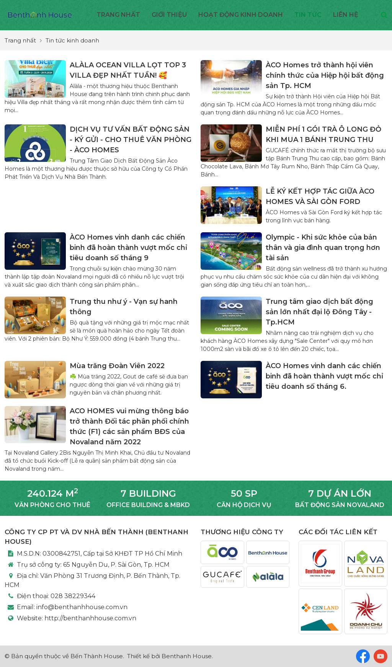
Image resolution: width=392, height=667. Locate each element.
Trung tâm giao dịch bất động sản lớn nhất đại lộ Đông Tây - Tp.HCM (319, 311)
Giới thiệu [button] (169, 14)
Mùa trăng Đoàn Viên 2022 (117, 366)
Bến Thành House (96, 656)
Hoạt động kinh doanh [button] (240, 14)
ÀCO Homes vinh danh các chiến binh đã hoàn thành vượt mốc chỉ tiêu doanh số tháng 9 (128, 247)
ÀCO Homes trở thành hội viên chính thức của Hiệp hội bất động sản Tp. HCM (325, 75)
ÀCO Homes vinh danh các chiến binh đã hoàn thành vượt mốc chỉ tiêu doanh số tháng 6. (324, 376)
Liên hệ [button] (345, 14)
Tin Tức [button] (308, 14)
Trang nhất (118, 14)
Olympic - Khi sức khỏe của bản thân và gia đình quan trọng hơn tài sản (323, 247)
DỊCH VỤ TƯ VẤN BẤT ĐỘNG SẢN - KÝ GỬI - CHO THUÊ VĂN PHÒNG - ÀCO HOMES (130, 139)
